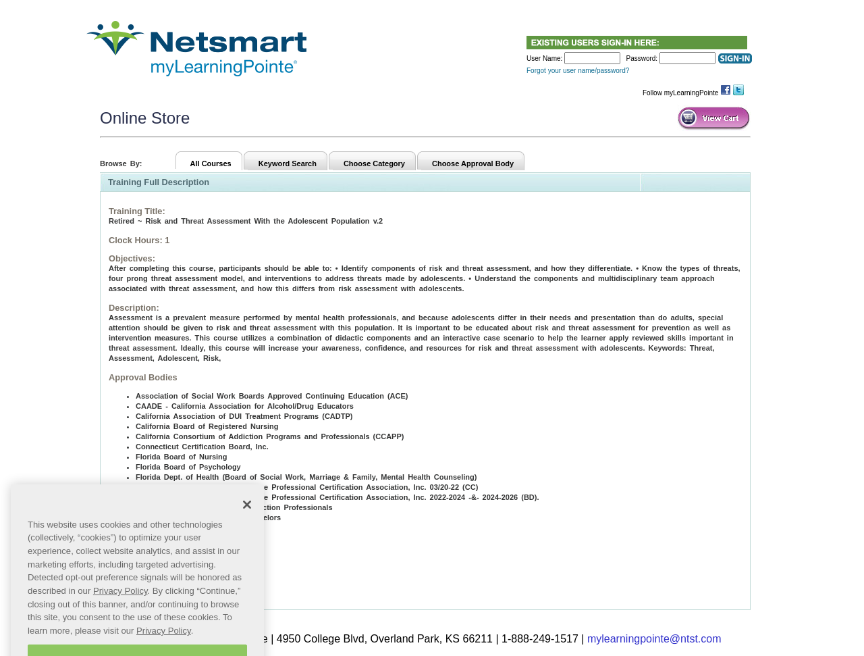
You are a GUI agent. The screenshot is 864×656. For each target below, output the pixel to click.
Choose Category (374, 163)
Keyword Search (288, 163)
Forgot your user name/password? (577, 70)
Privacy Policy (120, 600)
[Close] (247, 513)
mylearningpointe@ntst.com (654, 639)
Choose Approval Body (473, 163)
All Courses (211, 163)
